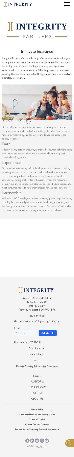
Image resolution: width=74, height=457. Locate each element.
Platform (37, 381)
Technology (37, 387)
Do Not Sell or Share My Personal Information (37, 429)
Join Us (37, 360)
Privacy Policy (37, 409)
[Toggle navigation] (67, 4)
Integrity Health (37, 354)
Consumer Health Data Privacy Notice (37, 414)
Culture (37, 393)
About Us (37, 399)
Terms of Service (37, 419)
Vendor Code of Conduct (37, 424)
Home (37, 376)
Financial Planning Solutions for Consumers (37, 366)
